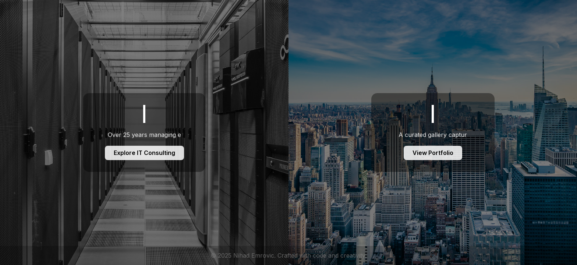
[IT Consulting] (144, 132)
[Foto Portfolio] (432, 132)
